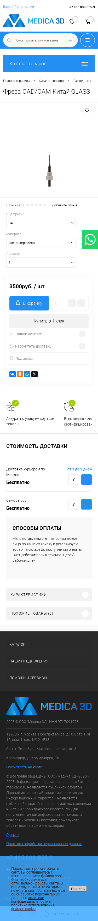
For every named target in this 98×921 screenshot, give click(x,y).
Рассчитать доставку (30, 346)
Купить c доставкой (86, 479)
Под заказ (21, 358)
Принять (78, 889)
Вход (6, 7)
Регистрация (24, 7)
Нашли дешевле (26, 334)
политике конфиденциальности (29, 900)
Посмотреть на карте (24, 767)
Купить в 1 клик (49, 321)
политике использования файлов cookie (33, 907)
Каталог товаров (49, 63)
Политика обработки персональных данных (44, 844)
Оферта (12, 835)
